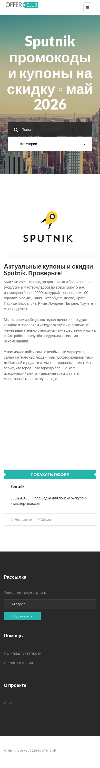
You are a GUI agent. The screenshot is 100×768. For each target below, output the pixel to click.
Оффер (44, 519)
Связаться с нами (18, 663)
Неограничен (22, 519)
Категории (50, 144)
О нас (8, 703)
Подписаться (22, 616)
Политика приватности (22, 653)
